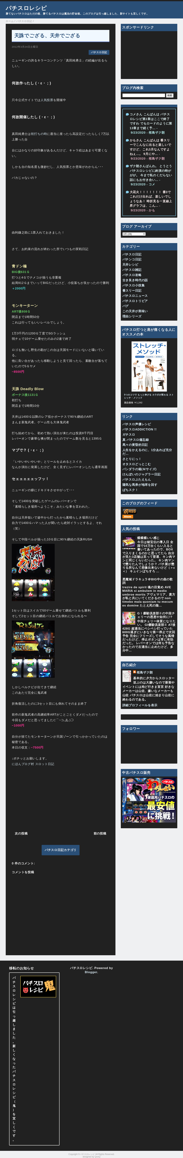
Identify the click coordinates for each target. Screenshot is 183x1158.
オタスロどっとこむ (136, 464)
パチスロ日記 (99, 52)
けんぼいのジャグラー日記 (141, 474)
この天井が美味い (135, 311)
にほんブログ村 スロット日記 (33, 764)
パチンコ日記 (132, 259)
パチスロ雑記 (132, 270)
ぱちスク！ (130, 490)
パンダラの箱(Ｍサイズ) (139, 469)
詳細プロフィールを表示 (139, 705)
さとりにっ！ (132, 459)
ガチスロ (128, 434)
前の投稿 (100, 833)
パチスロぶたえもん (136, 479)
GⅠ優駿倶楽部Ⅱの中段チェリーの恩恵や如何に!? (156, 615)
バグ (125, 306)
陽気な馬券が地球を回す (139, 484)
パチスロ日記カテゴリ (61, 850)
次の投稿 (21, 833)
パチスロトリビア (135, 301)
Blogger (91, 972)
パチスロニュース (135, 296)
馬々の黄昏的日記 (135, 445)
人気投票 (47, 100)
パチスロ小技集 (133, 285)
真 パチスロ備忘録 (135, 440)
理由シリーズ (132, 316)
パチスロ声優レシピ (136, 424)
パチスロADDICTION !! (139, 429)
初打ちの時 (39, 134)
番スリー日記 (132, 290)
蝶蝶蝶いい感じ (148, 538)
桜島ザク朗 (145, 672)
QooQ (97, 1156)
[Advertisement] (60, 798)
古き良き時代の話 (135, 280)
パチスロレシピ (26, 8)
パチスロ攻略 (132, 275)
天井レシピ (130, 264)
